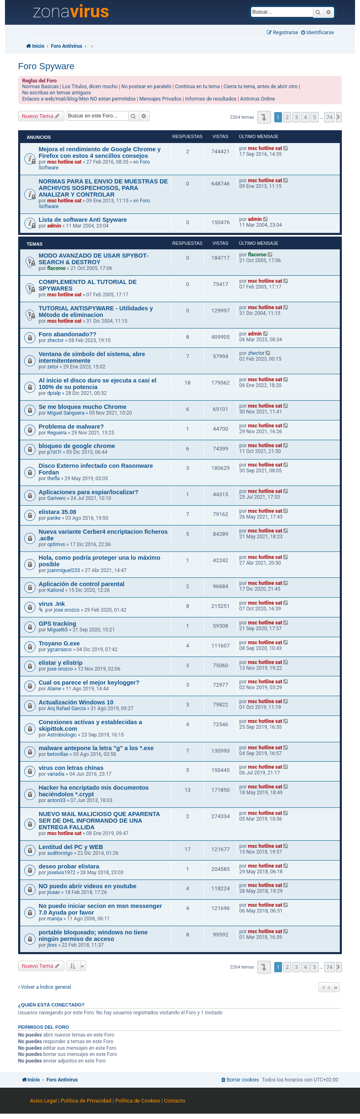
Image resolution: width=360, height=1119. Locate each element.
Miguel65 (57, 630)
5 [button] (314, 117)
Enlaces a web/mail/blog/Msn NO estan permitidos (79, 99)
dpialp (54, 393)
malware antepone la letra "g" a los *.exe (96, 748)
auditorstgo (60, 853)
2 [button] (287, 117)
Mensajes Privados (160, 99)
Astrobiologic (62, 735)
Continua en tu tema (197, 86)
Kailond (55, 590)
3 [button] (296, 117)
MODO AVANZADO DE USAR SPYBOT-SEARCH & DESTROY (93, 258)
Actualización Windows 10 (76, 702)
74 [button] (330, 117)
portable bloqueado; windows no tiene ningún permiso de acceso (93, 935)
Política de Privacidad (86, 1101)
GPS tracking (57, 623)
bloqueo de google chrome (77, 446)
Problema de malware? (71, 426)
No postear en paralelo (146, 86)
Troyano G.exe (59, 643)
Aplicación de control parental (82, 584)
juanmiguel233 (63, 570)
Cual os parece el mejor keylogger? (89, 682)
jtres (52, 945)
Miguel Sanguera (65, 413)
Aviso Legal (43, 1101)
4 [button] (305, 117)
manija (54, 919)
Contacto (175, 1101)
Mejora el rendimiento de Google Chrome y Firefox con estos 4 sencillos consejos (100, 152)
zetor (52, 367)
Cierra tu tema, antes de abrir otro (261, 86)
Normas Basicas (40, 86)
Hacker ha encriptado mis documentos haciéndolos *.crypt (94, 791)
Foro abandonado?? (67, 334)
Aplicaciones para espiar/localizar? (89, 492)
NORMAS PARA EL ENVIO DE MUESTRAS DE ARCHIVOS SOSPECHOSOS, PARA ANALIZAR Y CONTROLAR (103, 188)
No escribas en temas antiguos (56, 93)
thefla (53, 478)
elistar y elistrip (61, 662)
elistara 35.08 (57, 512)
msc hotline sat (64, 162)
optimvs (56, 544)
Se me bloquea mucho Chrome (83, 406)
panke (53, 518)
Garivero (56, 498)
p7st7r (54, 452)
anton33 (56, 800)
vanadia (55, 774)
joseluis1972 (61, 872)
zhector (55, 340)
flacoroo (56, 268)
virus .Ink (52, 604)
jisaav (53, 892)
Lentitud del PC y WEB (71, 847)
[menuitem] (317, 32)
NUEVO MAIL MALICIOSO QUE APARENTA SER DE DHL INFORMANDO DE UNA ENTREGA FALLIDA (99, 820)
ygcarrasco (59, 649)
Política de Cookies (137, 1101)
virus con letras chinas (71, 768)
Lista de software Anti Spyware (83, 219)
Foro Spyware (46, 66)
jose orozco (67, 610)
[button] (264, 117)
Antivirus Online (257, 99)
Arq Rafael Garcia (66, 708)
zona (71, 11)
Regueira (56, 433)
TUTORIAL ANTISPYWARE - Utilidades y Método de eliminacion (96, 311)
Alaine (54, 689)
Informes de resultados (210, 99)
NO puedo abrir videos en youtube (87, 886)
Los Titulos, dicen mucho (90, 86)
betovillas (57, 754)
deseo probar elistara (69, 866)
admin (54, 226)
